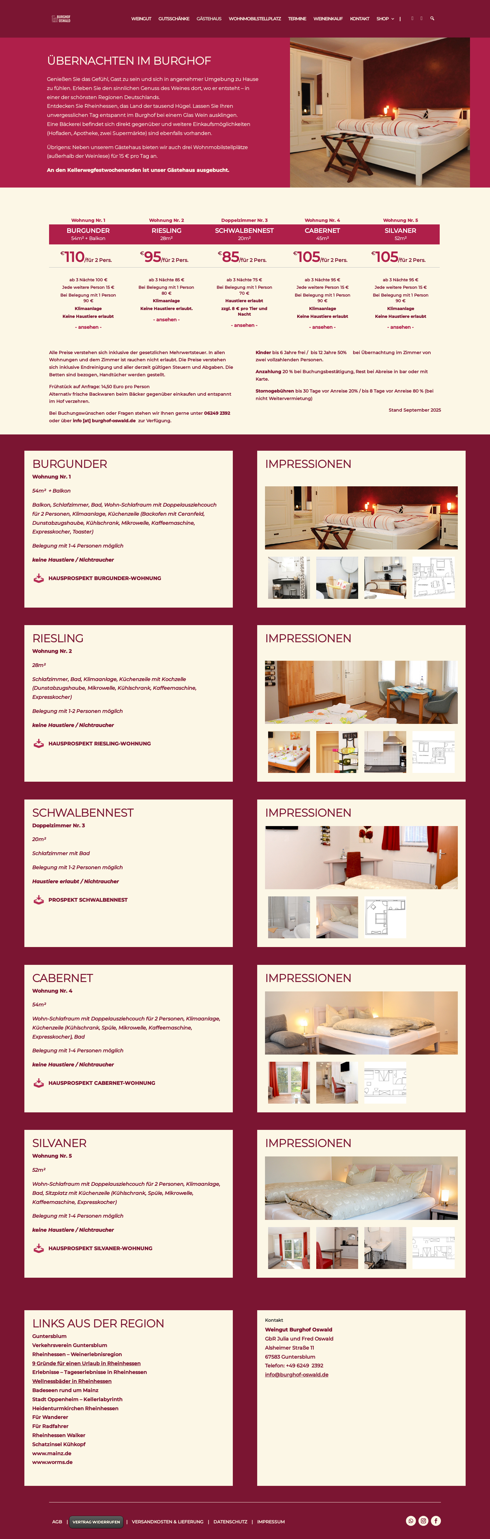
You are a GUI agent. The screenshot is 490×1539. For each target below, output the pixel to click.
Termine (297, 19)
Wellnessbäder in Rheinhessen (72, 1381)
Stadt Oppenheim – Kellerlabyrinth (77, 1399)
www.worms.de (52, 1462)
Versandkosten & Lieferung (167, 1522)
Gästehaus (209, 19)
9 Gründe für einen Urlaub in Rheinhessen (86, 1363)
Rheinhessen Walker (58, 1435)
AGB (57, 1522)
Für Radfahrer (50, 1426)
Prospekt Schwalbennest (88, 900)
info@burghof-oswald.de (296, 1375)
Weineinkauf (327, 19)
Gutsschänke (173, 19)
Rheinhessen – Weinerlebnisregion (77, 1354)
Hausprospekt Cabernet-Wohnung (101, 1083)
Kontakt (359, 19)
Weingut (141, 19)
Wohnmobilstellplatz (255, 19)
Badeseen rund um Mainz (65, 1390)
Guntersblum (49, 1336)
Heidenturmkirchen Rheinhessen (75, 1408)
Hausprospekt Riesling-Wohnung (99, 744)
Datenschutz (230, 1522)
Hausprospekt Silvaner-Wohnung (100, 1248)
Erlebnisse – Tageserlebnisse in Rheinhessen (89, 1372)
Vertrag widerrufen (96, 1522)
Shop (382, 19)
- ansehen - (88, 327)
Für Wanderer (50, 1417)
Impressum (271, 1522)
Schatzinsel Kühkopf (58, 1444)
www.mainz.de (51, 1453)
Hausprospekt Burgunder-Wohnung (104, 578)
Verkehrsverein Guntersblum (69, 1345)
